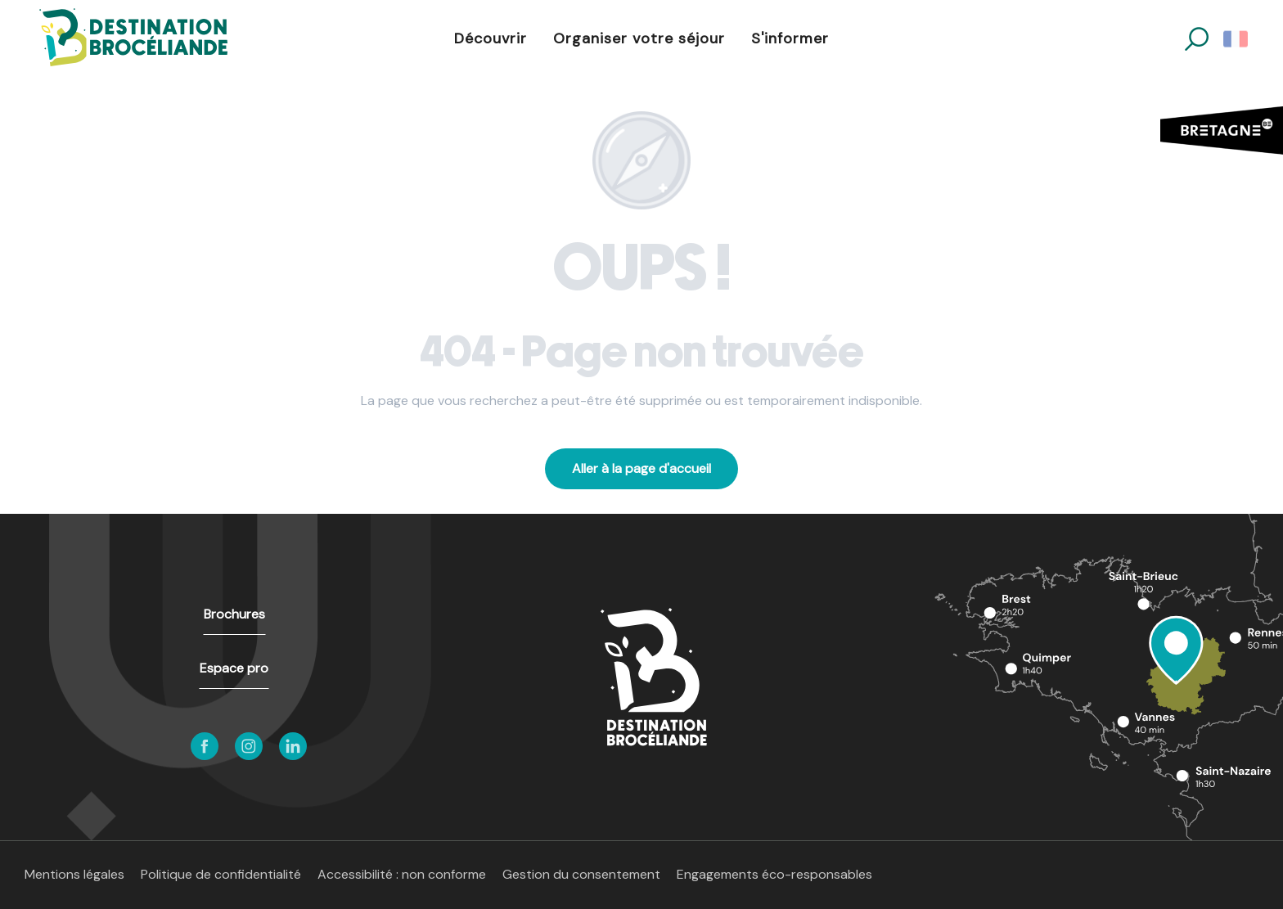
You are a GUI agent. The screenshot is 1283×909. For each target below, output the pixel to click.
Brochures (234, 614)
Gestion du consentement (581, 874)
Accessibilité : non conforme (401, 874)
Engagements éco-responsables (774, 874)
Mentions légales (74, 874)
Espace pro (234, 668)
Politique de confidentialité (221, 874)
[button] (1196, 38)
